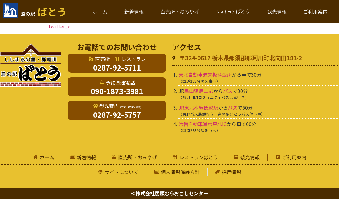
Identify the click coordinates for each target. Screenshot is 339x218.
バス (228, 90)
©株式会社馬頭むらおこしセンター (169, 193)
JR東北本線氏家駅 (198, 107)
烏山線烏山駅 (198, 90)
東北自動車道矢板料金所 (205, 74)
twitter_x (59, 26)
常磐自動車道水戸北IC (202, 123)
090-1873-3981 (117, 91)
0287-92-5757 (117, 114)
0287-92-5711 (117, 67)
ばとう (44, 11)
